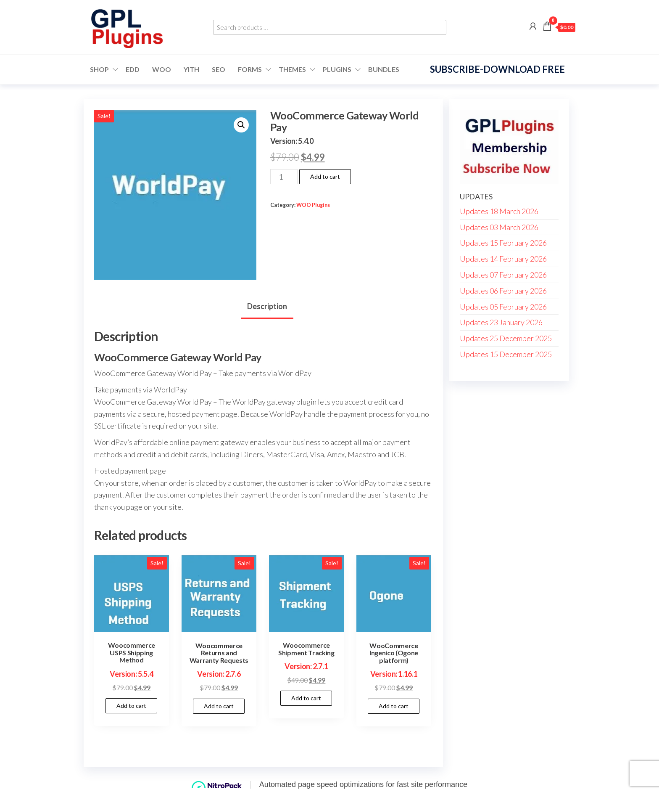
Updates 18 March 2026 (499, 211)
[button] (241, 124)
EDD (133, 69)
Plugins (337, 69)
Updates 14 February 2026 (503, 258)
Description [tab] (267, 306)
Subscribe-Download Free (497, 69)
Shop (99, 69)
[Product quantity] (284, 176)
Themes (292, 69)
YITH (191, 69)
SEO (218, 69)
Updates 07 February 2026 (503, 274)
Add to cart (325, 176)
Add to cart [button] (131, 705)
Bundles (383, 69)
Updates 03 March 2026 (499, 227)
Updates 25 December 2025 (506, 338)
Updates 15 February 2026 (503, 242)
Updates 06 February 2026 (503, 290)
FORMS (250, 69)
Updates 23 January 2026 (501, 322)
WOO (161, 69)
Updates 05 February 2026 (503, 306)
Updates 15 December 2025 (506, 354)
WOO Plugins (313, 205)
